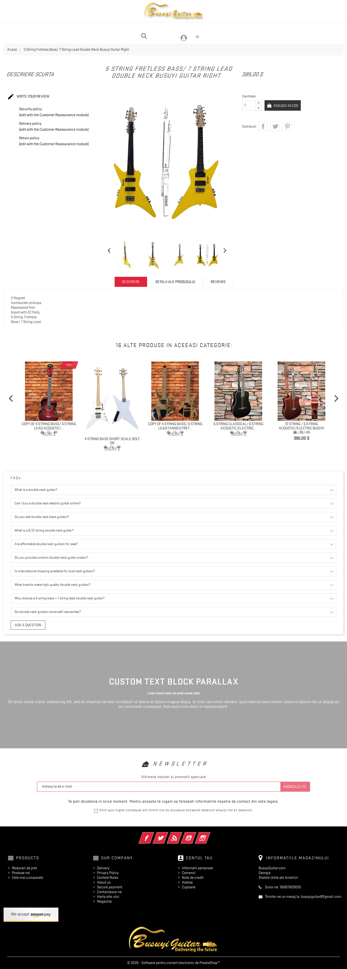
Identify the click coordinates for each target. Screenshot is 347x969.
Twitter (167, 835)
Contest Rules (107, 877)
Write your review (28, 97)
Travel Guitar (182, 27)
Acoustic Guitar (144, 27)
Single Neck (216, 27)
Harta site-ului (108, 896)
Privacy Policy (108, 873)
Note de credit (193, 877)
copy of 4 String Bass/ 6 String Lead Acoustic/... (49, 426)
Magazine (104, 901)
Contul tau (199, 857)
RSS (181, 835)
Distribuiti (262, 126)
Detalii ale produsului (175, 282)
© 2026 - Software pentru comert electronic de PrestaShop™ (173, 963)
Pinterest (287, 126)
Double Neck (62, 27)
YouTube (195, 835)
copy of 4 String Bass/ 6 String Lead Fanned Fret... (175, 426)
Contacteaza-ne (109, 892)
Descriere (131, 282)
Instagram (209, 835)
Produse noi (21, 873)
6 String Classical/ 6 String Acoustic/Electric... (238, 426)
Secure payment (109, 887)
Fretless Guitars (279, 27)
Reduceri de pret (24, 868)
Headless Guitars (101, 27)
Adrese (187, 882)
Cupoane (188, 887)
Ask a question (28, 625)
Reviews (218, 282)
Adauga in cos (287, 106)
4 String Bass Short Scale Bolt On (112, 441)
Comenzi (188, 873)
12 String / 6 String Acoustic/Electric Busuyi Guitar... (301, 428)
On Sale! (245, 27)
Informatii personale (197, 868)
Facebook (153, 835)
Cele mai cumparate (27, 877)
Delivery (103, 868)
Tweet (275, 126)
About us (104, 882)
